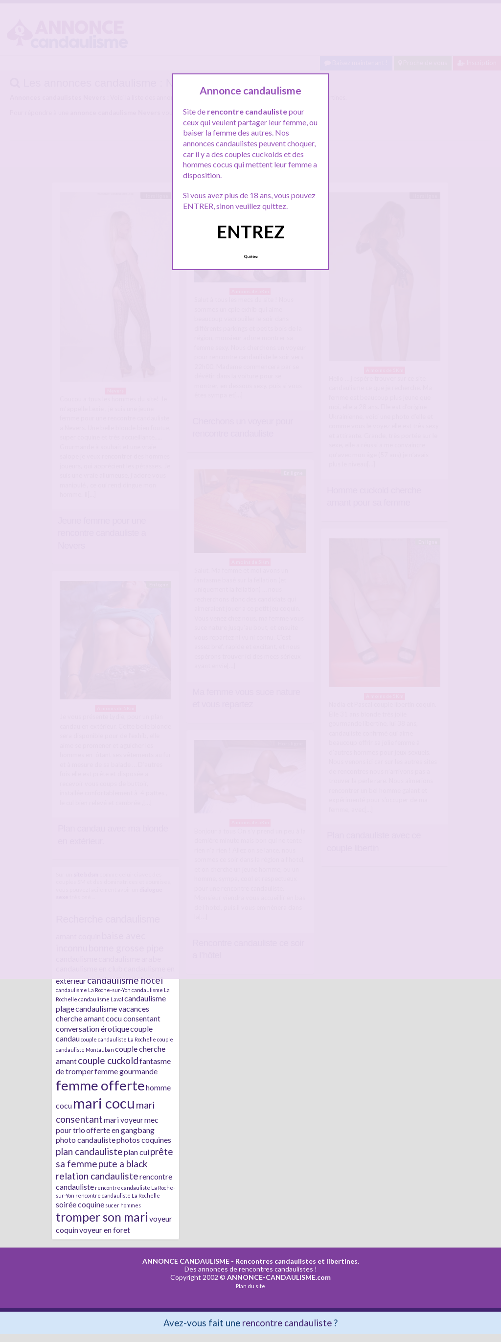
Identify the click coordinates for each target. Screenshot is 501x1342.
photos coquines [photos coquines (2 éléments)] (143, 1139)
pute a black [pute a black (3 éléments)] (123, 1163)
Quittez (251, 256)
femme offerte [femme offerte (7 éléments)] (100, 1085)
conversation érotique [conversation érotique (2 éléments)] (92, 1028)
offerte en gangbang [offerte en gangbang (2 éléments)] (120, 1129)
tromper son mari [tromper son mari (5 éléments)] (102, 1217)
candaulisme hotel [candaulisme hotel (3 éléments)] (125, 980)
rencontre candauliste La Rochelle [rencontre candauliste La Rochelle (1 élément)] (117, 1195)
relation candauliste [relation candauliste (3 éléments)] (97, 1175)
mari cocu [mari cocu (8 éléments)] (104, 1102)
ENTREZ (251, 231)
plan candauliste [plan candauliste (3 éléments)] (89, 1151)
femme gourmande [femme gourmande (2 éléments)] (126, 1071)
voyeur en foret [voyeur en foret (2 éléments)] (104, 1229)
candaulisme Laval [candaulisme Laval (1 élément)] (100, 999)
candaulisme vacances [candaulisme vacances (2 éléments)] (112, 1008)
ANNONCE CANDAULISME (185, 1261)
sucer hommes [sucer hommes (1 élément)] (123, 1205)
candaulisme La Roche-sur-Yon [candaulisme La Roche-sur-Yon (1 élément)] (93, 990)
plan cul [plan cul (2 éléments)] (136, 1152)
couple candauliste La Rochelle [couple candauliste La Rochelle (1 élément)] (118, 1039)
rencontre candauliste (287, 1322)
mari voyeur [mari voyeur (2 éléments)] (123, 1119)
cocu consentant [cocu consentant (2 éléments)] (133, 1018)
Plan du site (250, 1286)
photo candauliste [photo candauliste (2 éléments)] (85, 1139)
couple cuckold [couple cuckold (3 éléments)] (108, 1060)
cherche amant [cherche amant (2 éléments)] (80, 1018)
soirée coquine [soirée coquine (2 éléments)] (80, 1204)
